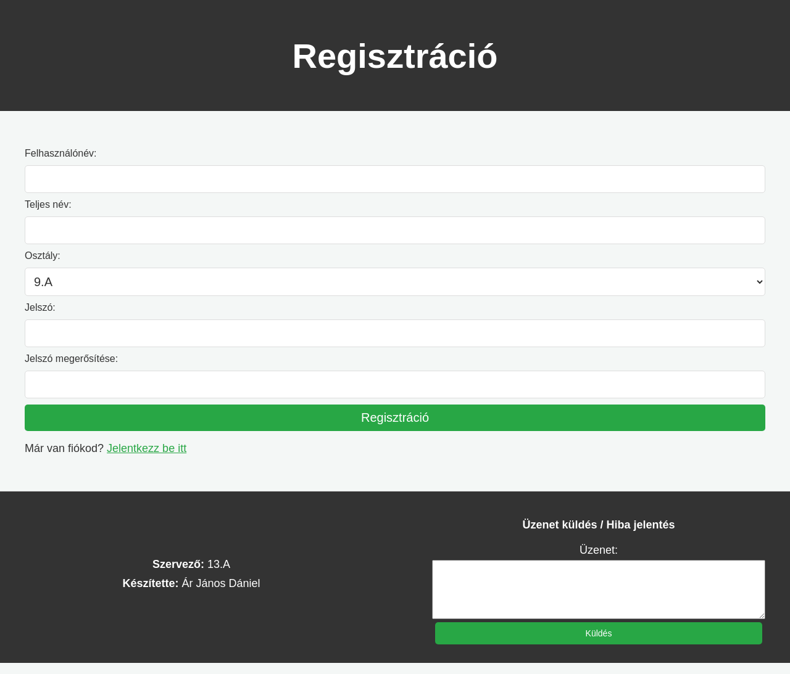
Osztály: (42, 255)
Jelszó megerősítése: (71, 358)
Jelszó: (40, 307)
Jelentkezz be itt (146, 448)
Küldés (599, 644)
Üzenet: (599, 550)
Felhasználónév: (61, 153)
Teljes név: (48, 204)
